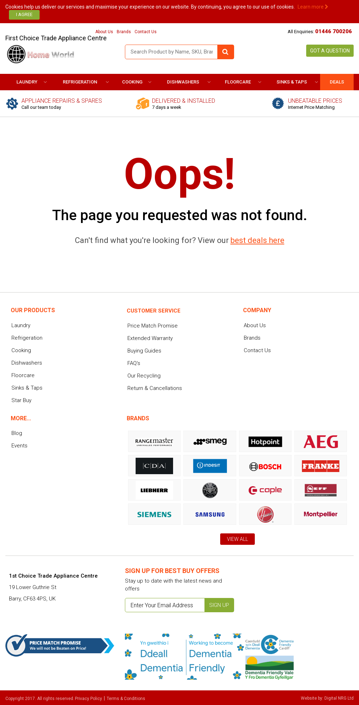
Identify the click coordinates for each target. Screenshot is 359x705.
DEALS (337, 82)
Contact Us (146, 31)
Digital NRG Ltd (339, 698)
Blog (16, 433)
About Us (104, 31)
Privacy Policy (88, 698)
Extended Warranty (150, 338)
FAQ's (133, 363)
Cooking (132, 82)
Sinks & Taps (292, 82)
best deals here (257, 240)
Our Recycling (144, 375)
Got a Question (330, 51)
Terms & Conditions (126, 698)
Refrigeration (80, 82)
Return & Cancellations (154, 388)
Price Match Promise (152, 326)
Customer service (154, 311)
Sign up (219, 605)
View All (237, 539)
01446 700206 (333, 31)
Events (19, 445)
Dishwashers (183, 82)
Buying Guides (144, 351)
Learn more (313, 7)
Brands (124, 31)
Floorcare (238, 82)
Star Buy (21, 400)
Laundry (26, 82)
